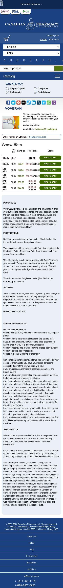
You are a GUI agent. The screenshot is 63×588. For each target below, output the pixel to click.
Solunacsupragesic (37, 137)
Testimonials (31, 556)
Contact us (31, 536)
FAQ (31, 549)
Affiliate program (31, 576)
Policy (31, 543)
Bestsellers (31, 562)
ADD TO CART (50, 158)
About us (31, 569)
